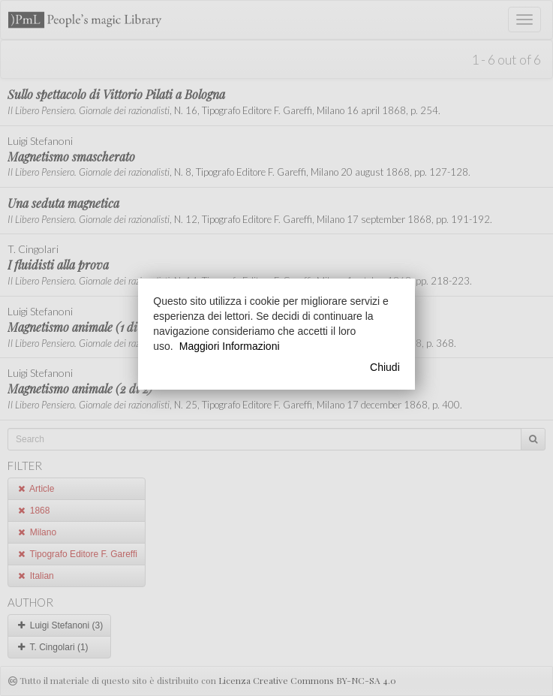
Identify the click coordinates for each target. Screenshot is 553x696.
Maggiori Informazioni (229, 346)
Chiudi (385, 367)
